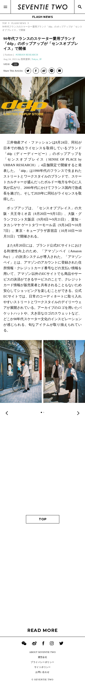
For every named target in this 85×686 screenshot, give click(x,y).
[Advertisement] (42, 465)
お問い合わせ (42, 672)
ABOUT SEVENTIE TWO (42, 652)
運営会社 (42, 657)
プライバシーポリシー (42, 662)
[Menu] (5, 7)
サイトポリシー (42, 667)
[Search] (79, 7)
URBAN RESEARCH (27, 54)
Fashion (8, 54)
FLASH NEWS (42, 17)
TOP (42, 519)
